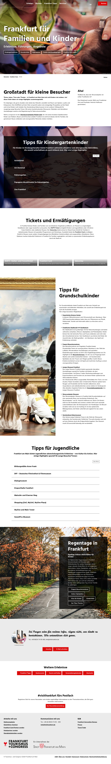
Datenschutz (84, 757)
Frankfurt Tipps (50, 3)
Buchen (38, 3)
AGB (56, 757)
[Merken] (105, 76)
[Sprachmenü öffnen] (90, 3)
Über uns (62, 757)
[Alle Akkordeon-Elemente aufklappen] (96, 155)
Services (62, 3)
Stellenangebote (9, 722)
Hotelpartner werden (11, 730)
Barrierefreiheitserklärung (98, 757)
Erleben (30, 3)
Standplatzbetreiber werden (13, 733)
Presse (80, 725)
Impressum (75, 757)
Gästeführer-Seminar (11, 725)
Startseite (6, 77)
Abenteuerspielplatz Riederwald (31, 115)
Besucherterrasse (78, 355)
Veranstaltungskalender (95, 388)
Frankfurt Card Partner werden (14, 728)
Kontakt (68, 757)
